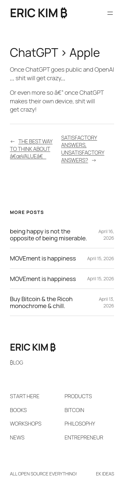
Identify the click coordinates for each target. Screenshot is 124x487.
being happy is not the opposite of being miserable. (48, 234)
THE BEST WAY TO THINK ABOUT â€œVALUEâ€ (31, 149)
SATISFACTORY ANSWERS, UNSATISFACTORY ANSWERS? (82, 149)
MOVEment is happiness (43, 258)
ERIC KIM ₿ (38, 13)
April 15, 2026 (100, 258)
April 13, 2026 (106, 302)
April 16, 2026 (106, 234)
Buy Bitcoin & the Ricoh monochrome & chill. (41, 302)
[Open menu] (110, 13)
